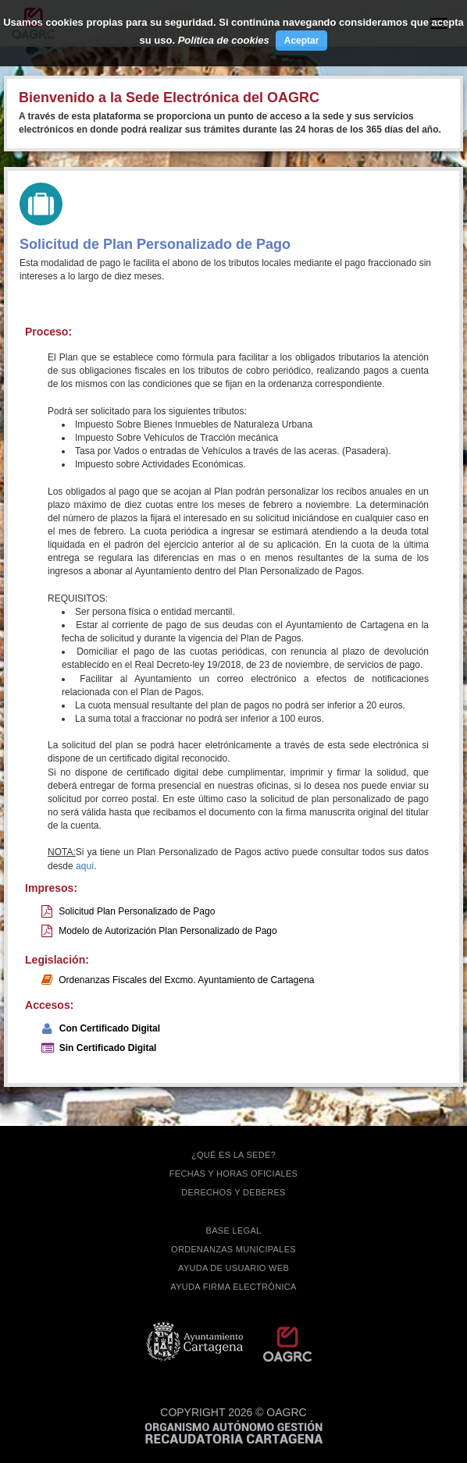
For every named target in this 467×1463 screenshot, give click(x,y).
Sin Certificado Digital (108, 1047)
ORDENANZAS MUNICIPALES (233, 1249)
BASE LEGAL (234, 1230)
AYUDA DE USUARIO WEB (233, 1268)
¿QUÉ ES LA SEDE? (233, 1154)
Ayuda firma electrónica (233, 1286)
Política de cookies (223, 40)
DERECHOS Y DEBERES (233, 1192)
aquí (85, 866)
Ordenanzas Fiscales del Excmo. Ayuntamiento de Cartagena (186, 980)
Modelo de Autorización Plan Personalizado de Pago (168, 930)
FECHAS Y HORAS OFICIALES (233, 1173)
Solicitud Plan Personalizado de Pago (137, 911)
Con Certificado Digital (109, 1028)
